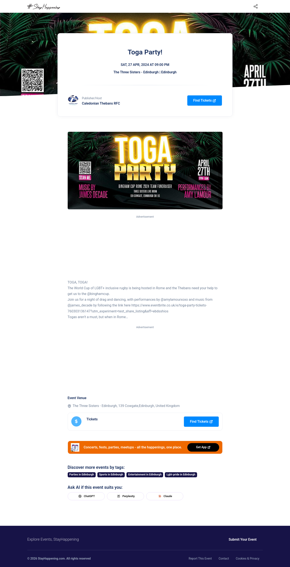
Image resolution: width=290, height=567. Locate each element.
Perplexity (125, 496)
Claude (164, 496)
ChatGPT (86, 496)
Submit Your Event (243, 539)
